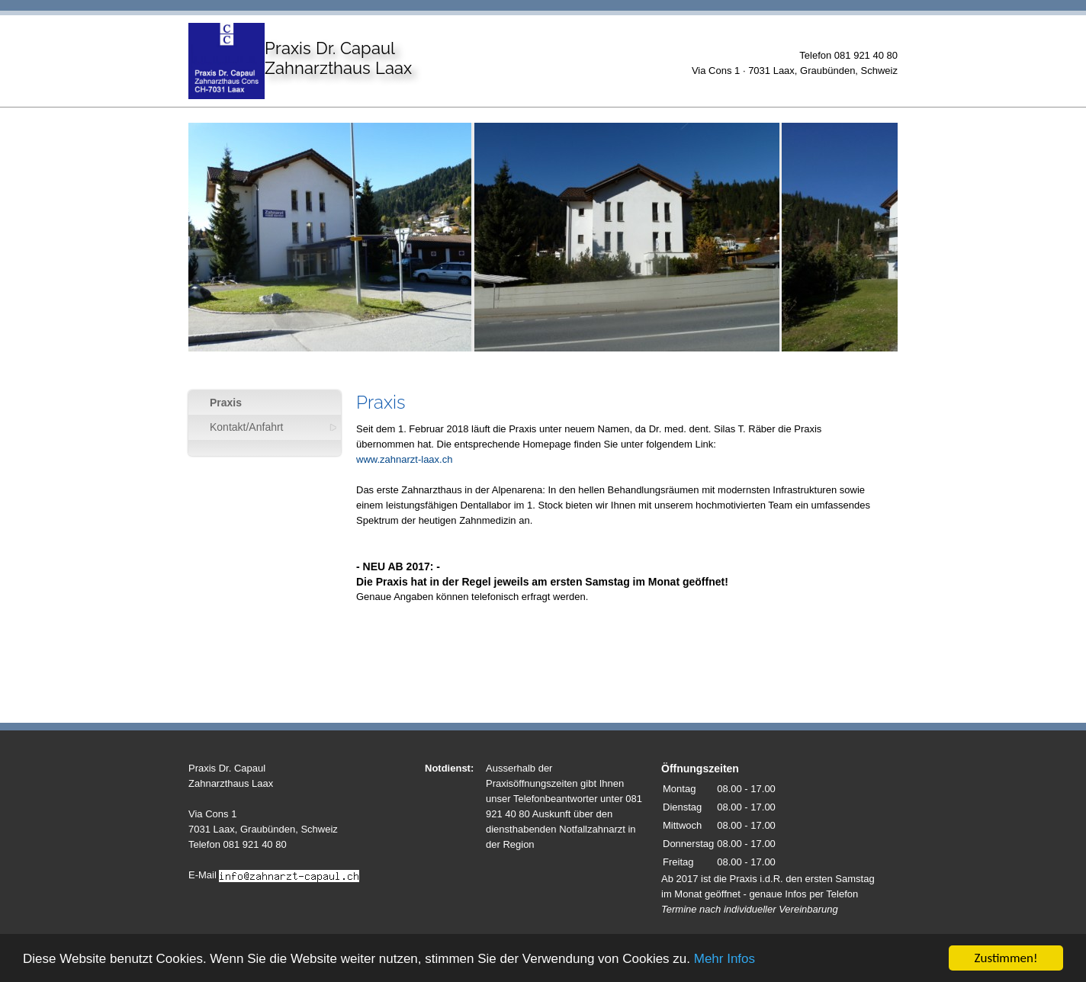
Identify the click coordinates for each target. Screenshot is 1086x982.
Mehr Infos (724, 959)
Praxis (226, 402)
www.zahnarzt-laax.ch (404, 459)
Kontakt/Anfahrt (247, 427)
